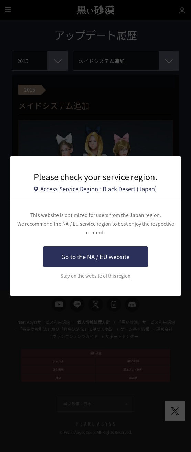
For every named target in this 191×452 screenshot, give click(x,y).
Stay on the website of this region (95, 276)
